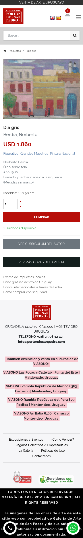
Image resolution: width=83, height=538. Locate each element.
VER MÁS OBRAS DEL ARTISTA (41, 262)
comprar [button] (41, 217)
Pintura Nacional (62, 154)
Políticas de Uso (53, 450)
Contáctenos (41, 456)
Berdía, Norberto (20, 134)
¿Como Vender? (62, 439)
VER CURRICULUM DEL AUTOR (41, 244)
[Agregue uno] (20, 201)
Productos (14, 50)
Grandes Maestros (34, 154)
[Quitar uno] (20, 206)
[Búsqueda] (74, 35)
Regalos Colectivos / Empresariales (41, 445)
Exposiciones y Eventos (26, 439)
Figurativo (10, 154)
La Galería (26, 450)
